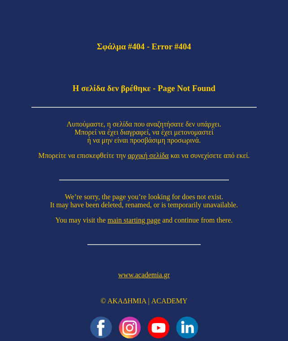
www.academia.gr (144, 275)
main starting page (133, 220)
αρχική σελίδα (148, 155)
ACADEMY (169, 301)
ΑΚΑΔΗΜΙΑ (126, 301)
